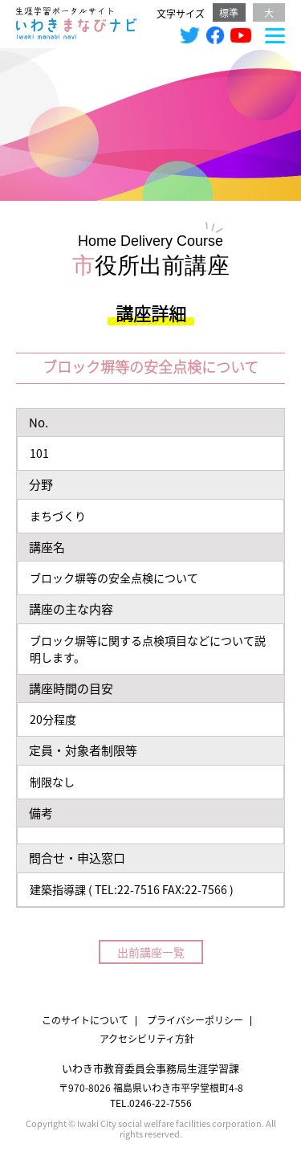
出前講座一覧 (151, 952)
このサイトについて (85, 1020)
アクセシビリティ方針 (147, 1038)
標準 (228, 12)
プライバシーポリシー (195, 1020)
